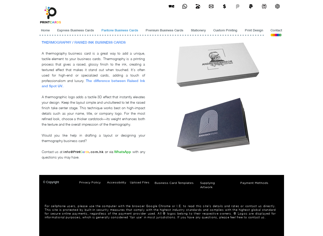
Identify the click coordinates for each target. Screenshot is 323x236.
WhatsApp (122, 152)
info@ (68, 152)
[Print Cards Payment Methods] (224, 6)
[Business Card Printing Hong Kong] (185, 6)
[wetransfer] (171, 6)
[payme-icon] (238, 6)
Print (76, 152)
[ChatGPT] (277, 6)
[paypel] (251, 6)
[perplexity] (264, 6)
